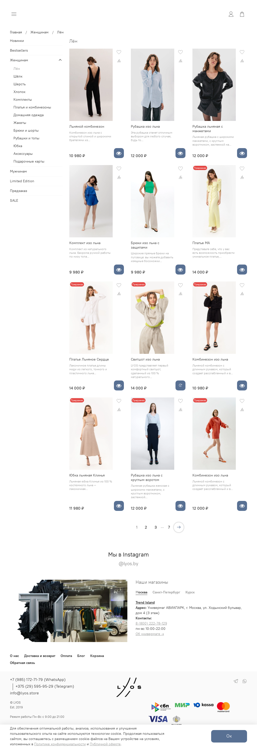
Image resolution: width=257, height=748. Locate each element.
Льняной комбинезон (86, 126)
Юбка (17, 146)
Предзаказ (18, 190)
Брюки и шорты (26, 130)
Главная (16, 32)
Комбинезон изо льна (210, 359)
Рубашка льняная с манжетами (207, 128)
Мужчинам (18, 171)
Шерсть (19, 84)
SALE (14, 200)
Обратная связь (22, 662)
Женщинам (39, 32)
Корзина (97, 656)
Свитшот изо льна (145, 359)
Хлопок (19, 92)
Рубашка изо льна (145, 126)
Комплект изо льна (84, 243)
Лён (16, 68)
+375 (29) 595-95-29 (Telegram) (44, 686)
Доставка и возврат (39, 656)
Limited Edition (22, 181)
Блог (81, 656)
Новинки (17, 40)
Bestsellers (19, 50)
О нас (14, 656)
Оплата (66, 656)
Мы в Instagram (128, 559)
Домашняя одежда (28, 115)
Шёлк (17, 76)
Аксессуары (23, 153)
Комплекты (22, 99)
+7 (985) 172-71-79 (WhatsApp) (38, 679)
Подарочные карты (28, 161)
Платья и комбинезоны (32, 107)
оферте (115, 744)
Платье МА (201, 243)
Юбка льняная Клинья (87, 475)
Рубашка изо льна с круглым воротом (147, 477)
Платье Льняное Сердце (89, 359)
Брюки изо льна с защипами (145, 245)
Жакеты (19, 122)
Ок (229, 736)
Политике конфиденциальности (60, 744)
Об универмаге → (150, 634)
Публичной (99, 744)
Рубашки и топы (26, 138)
